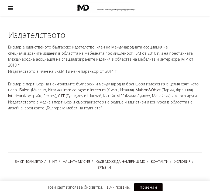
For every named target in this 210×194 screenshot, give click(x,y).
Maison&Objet (148, 89)
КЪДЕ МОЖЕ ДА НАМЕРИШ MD (120, 161)
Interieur (15, 95)
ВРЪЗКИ (104, 167)
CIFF (61, 95)
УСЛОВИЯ (182, 161)
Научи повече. (117, 187)
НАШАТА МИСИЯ (76, 161)
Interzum (98, 89)
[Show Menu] (10, 8)
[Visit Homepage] (109, 7)
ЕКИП (53, 161)
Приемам (148, 187)
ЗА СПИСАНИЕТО (29, 161)
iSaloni (24, 89)
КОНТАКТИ (159, 161)
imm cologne (74, 89)
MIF (119, 95)
